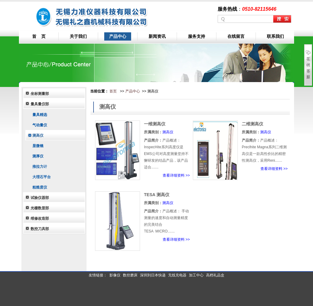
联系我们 (275, 36)
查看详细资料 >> (176, 175)
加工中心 (196, 275)
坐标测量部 (40, 94)
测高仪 (37, 135)
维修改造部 (40, 218)
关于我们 (78, 36)
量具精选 (39, 115)
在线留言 (236, 36)
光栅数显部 (40, 208)
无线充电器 (177, 275)
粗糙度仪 (39, 187)
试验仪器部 (40, 198)
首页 (113, 91)
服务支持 (196, 36)
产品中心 (117, 36)
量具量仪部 (40, 104)
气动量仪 (39, 125)
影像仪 (114, 275)
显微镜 (37, 146)
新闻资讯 (157, 36)
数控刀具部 (40, 229)
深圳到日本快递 (153, 275)
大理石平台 (41, 177)
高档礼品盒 (215, 275)
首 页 (39, 36)
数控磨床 (130, 275)
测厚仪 (37, 156)
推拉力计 (39, 166)
